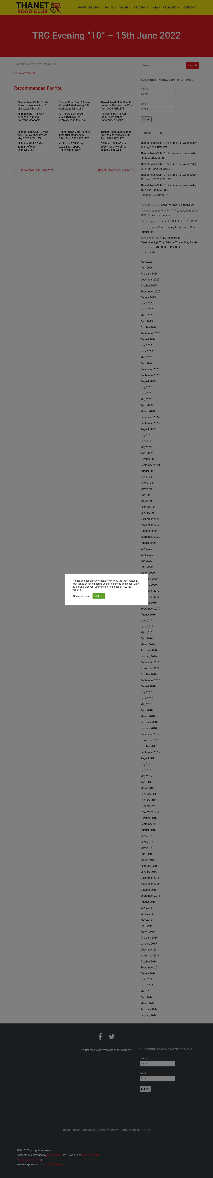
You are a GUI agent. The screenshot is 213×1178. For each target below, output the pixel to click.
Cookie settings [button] (81, 596)
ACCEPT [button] (99, 596)
